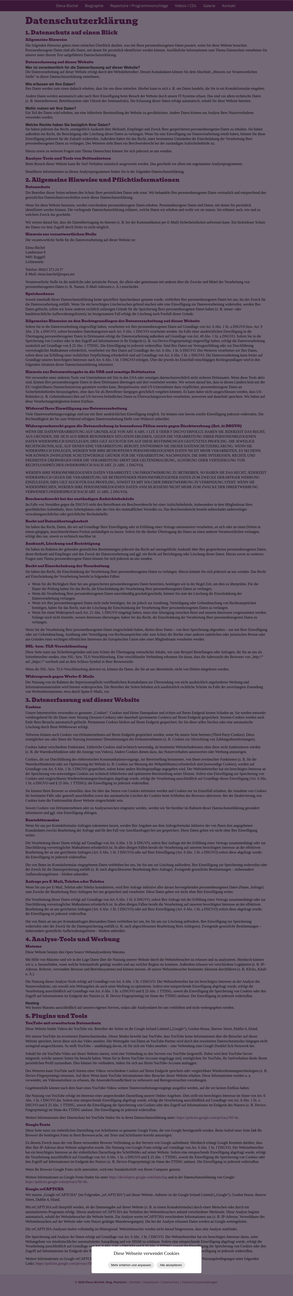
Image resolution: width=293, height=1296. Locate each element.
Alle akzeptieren (171, 1265)
